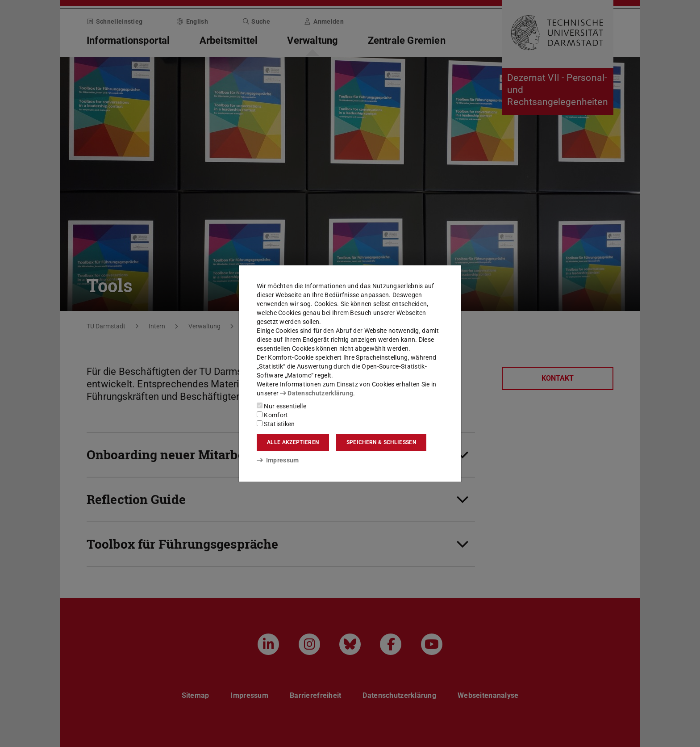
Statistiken (276, 424)
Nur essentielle (281, 406)
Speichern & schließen (381, 442)
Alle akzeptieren (293, 442)
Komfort (272, 415)
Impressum (278, 460)
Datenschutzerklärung (316, 393)
